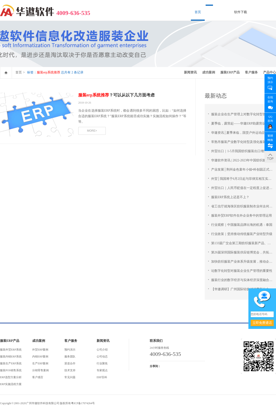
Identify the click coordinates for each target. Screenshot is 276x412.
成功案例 (208, 72)
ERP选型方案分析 (11, 377)
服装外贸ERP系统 (11, 349)
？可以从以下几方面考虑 (116, 95)
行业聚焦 (102, 363)
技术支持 (69, 370)
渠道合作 (69, 363)
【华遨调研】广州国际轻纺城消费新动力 (240, 289)
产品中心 (269, 72)
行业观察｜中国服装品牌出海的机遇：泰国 (241, 224)
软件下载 (240, 12)
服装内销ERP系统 (11, 356)
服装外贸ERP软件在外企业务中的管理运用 (241, 215)
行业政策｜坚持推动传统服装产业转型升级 (241, 234)
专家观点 (102, 370)
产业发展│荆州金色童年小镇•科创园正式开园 (243, 169)
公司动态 (102, 356)
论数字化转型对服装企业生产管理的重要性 (241, 271)
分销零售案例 (40, 370)
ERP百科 (102, 377)
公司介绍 (102, 349)
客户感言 (37, 377)
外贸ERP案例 (40, 349)
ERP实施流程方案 (11, 384)
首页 (198, 12)
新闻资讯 (190, 72)
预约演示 (69, 349)
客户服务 (251, 72)
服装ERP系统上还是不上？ (230, 197)
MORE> (92, 130)
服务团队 (69, 356)
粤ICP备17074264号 (83, 403)
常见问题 (69, 377)
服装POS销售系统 (11, 370)
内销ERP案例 (40, 356)
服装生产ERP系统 (11, 363)
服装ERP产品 (230, 72)
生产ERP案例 (40, 363)
